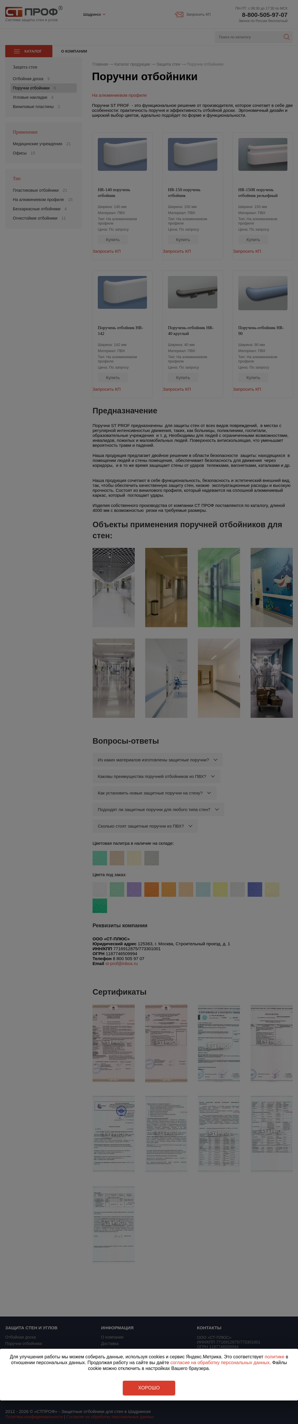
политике (275, 1356)
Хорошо (149, 1387)
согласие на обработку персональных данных (219, 1362)
